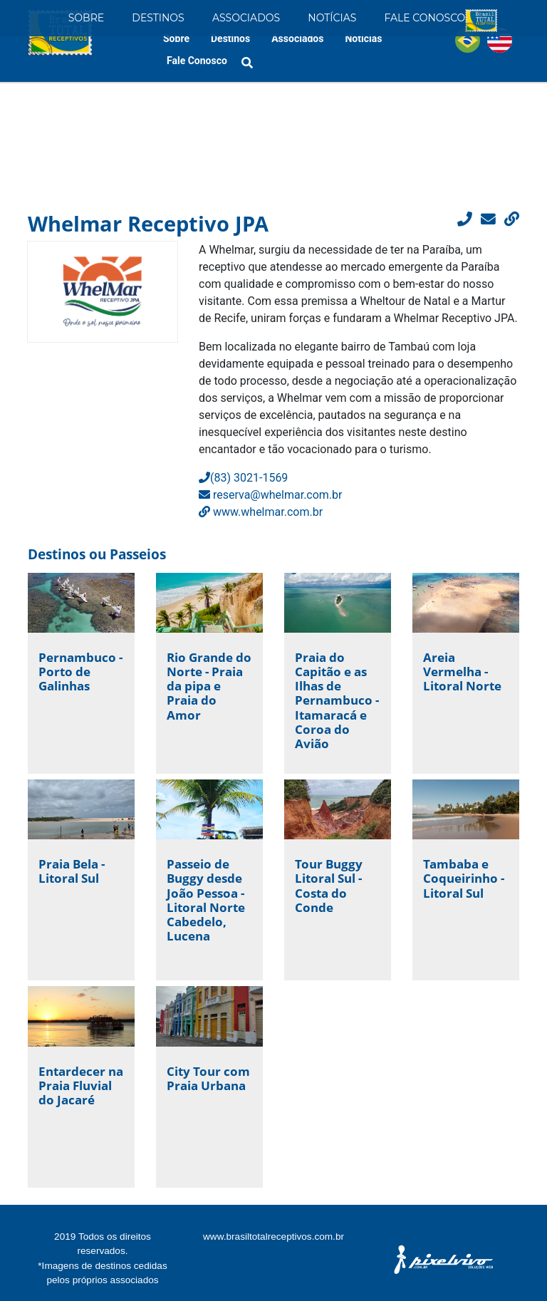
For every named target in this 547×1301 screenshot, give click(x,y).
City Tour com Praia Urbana (208, 1078)
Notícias (332, 17)
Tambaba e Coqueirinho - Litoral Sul (463, 878)
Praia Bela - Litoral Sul (71, 871)
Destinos (158, 17)
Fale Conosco (425, 17)
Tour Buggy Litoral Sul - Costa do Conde (329, 885)
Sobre (86, 17)
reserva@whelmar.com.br (271, 495)
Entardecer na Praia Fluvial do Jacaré (80, 1085)
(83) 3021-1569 (243, 477)
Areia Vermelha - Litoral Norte (462, 671)
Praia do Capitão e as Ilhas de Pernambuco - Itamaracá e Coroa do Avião (337, 700)
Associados (246, 17)
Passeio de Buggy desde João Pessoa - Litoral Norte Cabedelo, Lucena (206, 900)
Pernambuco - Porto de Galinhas (80, 671)
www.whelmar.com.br (261, 512)
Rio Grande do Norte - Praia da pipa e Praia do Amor (209, 686)
